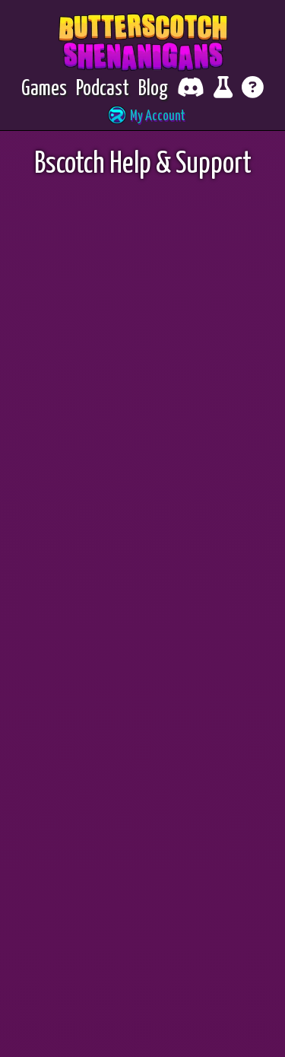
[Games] (44, 89)
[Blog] (153, 89)
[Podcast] (102, 89)
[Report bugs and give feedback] (223, 89)
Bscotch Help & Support (143, 165)
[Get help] (253, 89)
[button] (142, 117)
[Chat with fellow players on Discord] (190, 89)
